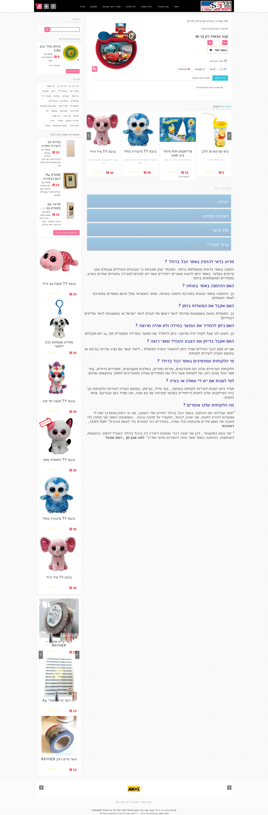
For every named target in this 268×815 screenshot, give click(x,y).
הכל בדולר (159, 810)
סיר (47, 110)
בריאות (75, 96)
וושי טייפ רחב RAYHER (59, 759)
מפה (117, 801)
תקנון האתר (146, 801)
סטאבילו (74, 106)
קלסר (47, 125)
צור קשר (125, 801)
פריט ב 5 (61, 86)
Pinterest (184, 69)
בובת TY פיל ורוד (59, 577)
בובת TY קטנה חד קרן (59, 401)
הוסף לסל (218, 50)
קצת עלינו (135, 801)
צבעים (66, 96)
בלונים (57, 96)
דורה (52, 120)
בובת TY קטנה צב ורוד (59, 284)
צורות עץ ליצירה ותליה (51, 144)
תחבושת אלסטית (48, 106)
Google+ (199, 69)
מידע (82, 6)
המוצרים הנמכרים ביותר (65, 134)
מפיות (76, 115)
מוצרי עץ (74, 91)
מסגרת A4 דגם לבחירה (52, 177)
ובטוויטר (103, 813)
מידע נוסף (220, 78)
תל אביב (121, 813)
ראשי (176, 6)
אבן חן (131, 437)
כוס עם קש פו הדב (215, 151)
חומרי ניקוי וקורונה (111, 6)
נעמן (214, 421)
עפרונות (63, 110)
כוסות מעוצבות (60, 125)
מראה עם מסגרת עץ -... (50, 206)
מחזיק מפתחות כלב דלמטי (59, 344)
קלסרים (64, 101)
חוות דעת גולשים (201, 78)
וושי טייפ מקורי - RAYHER (59, 643)
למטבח (93, 6)
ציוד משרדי (163, 6)
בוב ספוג (56, 115)
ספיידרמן (63, 106)
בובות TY (62, 91)
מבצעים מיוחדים (69, 39)
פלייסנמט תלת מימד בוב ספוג (177, 153)
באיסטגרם (112, 813)
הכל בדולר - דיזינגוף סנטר (137, 813)
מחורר (60, 120)
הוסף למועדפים (217, 61)
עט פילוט (53, 101)
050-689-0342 (147, 810)
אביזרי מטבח (72, 120)
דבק (53, 91)
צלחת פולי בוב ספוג (50, 48)
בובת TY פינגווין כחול (59, 518)
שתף (212, 69)
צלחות (54, 110)
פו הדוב (66, 115)
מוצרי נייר (46, 96)
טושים (46, 91)
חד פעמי (50, 86)
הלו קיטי (74, 110)
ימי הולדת (131, 6)
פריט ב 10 (74, 86)
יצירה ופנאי (146, 6)
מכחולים (75, 101)
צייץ (223, 69)
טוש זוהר (74, 125)
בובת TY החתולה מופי (59, 460)
